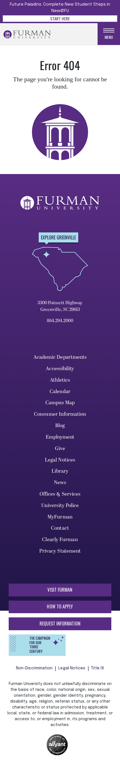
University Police (60, 505)
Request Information (60, 623)
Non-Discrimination (34, 668)
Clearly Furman (60, 539)
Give (60, 448)
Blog (60, 425)
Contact (60, 528)
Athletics (60, 380)
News (60, 482)
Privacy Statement (60, 551)
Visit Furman (59, 589)
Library (60, 471)
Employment (60, 437)
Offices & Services (60, 494)
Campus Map (60, 402)
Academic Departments (60, 357)
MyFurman (60, 517)
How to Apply (60, 606)
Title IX (97, 668)
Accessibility (60, 368)
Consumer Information (60, 414)
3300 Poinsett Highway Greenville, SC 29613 (60, 306)
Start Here (60, 18)
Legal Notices (60, 460)
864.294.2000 (60, 320)
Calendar (60, 391)
